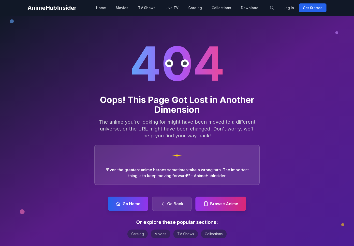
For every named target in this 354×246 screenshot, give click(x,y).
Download (249, 8)
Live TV (171, 8)
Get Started (313, 8)
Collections (221, 8)
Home (101, 8)
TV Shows (147, 8)
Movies (122, 8)
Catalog (195, 8)
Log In (288, 8)
